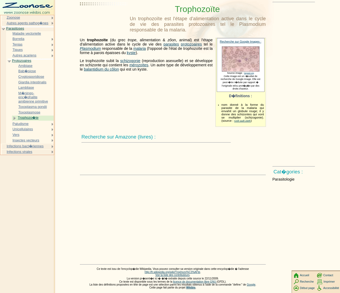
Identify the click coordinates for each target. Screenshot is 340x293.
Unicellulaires (22, 129)
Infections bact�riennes (25, 146)
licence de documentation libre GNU (195, 281)
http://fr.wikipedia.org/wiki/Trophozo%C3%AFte (172, 272)
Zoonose (13, 17)
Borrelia (18, 39)
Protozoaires (21, 61)
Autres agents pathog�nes (27, 23)
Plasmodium (90, 48)
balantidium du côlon (101, 69)
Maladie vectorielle (26, 33)
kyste (131, 53)
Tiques (17, 50)
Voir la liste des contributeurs (172, 275)
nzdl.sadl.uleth (242, 120)
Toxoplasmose (29, 112)
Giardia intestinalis (32, 82)
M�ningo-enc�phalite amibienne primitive (33, 97)
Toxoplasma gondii (32, 107)
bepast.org (249, 73)
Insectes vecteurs (25, 140)
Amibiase (25, 66)
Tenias (17, 44)
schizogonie (130, 61)
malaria (139, 48)
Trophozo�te (28, 118)
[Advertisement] (104, 17)
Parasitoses (15, 28)
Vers (15, 135)
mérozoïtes (138, 65)
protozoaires (191, 44)
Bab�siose (27, 71)
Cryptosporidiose (31, 77)
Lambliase (26, 87)
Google (251, 284)
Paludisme (20, 124)
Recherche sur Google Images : (240, 41)
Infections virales (19, 152)
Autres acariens (24, 55)
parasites (171, 44)
